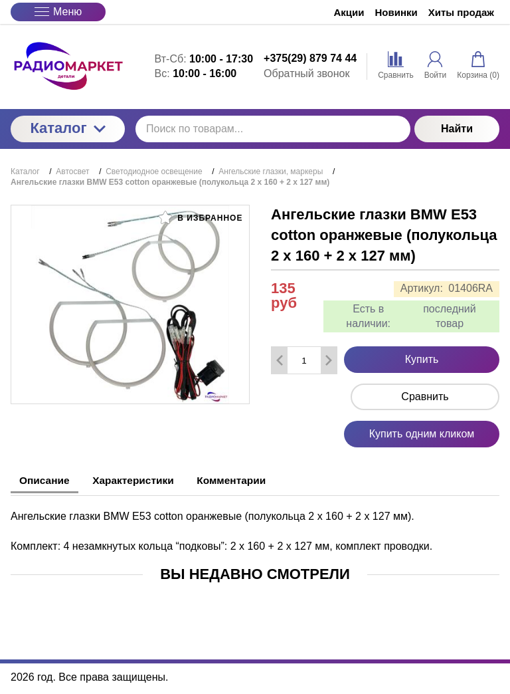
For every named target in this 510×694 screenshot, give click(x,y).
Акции (349, 12)
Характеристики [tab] (143, 480)
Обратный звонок (306, 73)
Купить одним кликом (422, 433)
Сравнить (424, 396)
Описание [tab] (47, 480)
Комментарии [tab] (249, 480)
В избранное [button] (200, 217)
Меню (58, 11)
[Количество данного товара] (304, 361)
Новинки (396, 12)
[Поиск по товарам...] (272, 129)
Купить (422, 359)
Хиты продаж (461, 12)
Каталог (67, 128)
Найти (457, 128)
